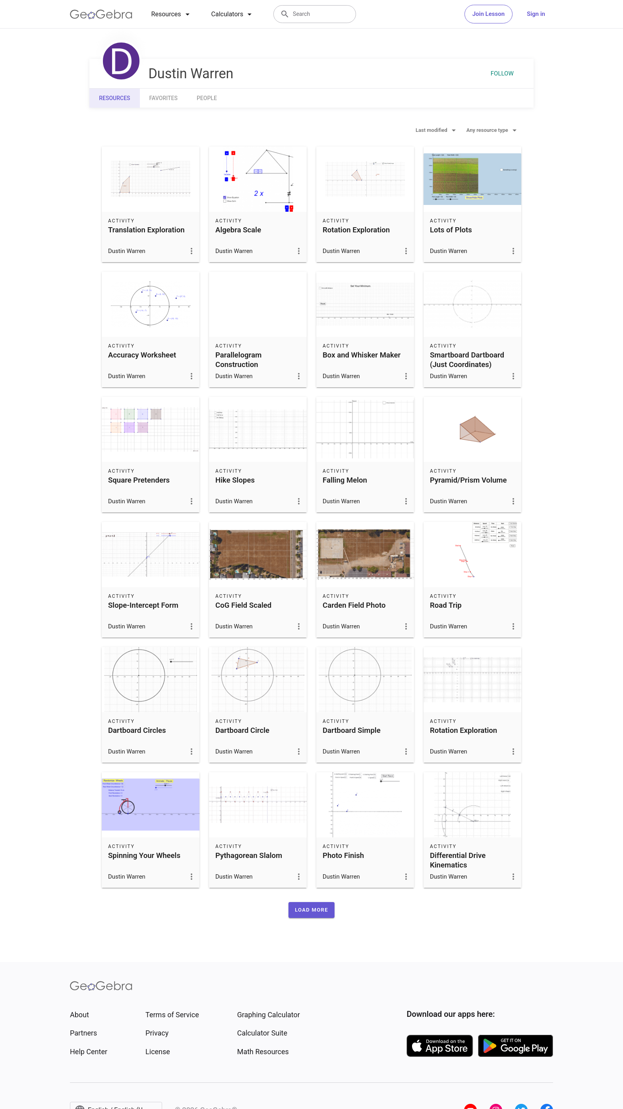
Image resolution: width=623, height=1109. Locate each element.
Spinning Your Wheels (144, 855)
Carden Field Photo (354, 605)
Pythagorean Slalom (248, 855)
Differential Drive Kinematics (458, 860)
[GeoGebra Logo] (101, 14)
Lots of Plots (451, 230)
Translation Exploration (146, 230)
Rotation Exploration (356, 230)
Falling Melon (345, 480)
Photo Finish (343, 855)
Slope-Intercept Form (143, 605)
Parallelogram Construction (238, 360)
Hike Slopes (235, 480)
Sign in (536, 13)
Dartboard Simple (352, 730)
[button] (311, 910)
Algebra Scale (238, 230)
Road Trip (446, 605)
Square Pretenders (139, 480)
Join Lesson (488, 13)
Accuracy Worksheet (142, 355)
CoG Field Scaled (243, 605)
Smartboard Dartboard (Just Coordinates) (467, 360)
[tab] (171, 14)
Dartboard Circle (242, 730)
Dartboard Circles (137, 730)
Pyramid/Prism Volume (468, 480)
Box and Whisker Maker (361, 355)
